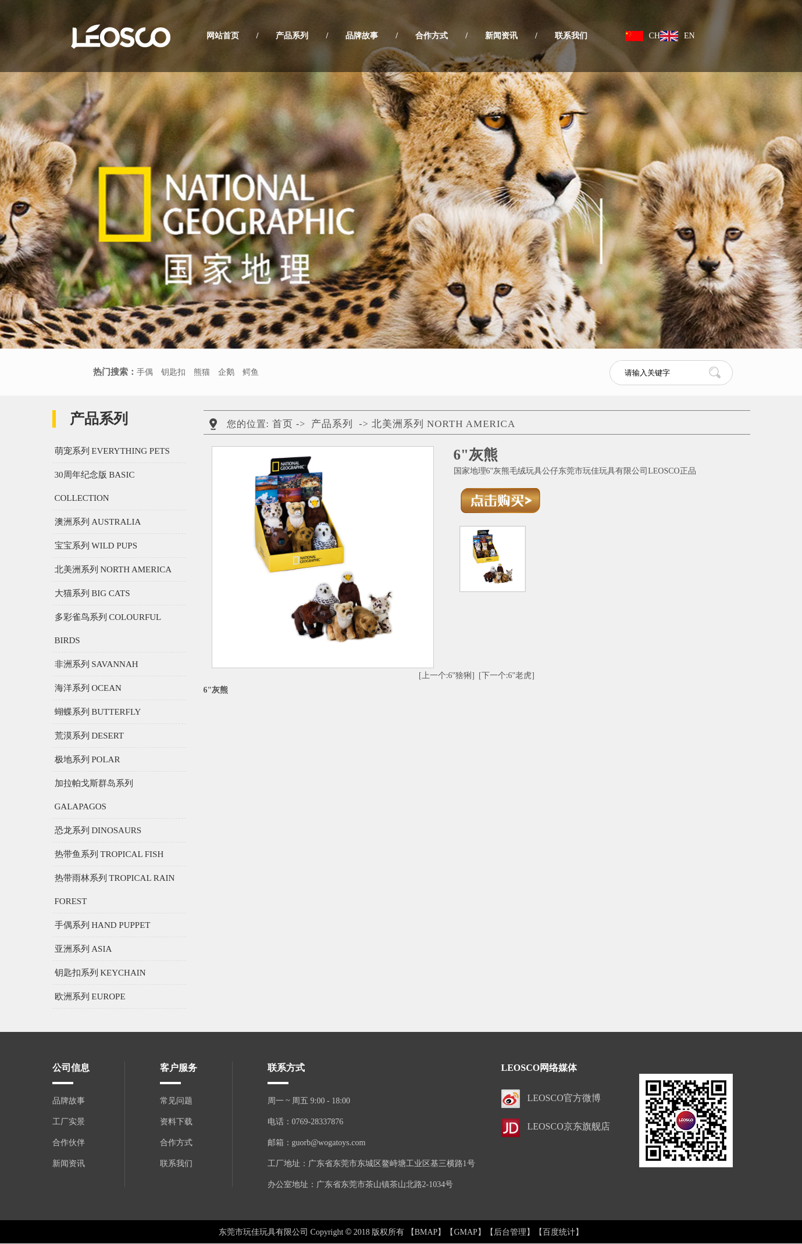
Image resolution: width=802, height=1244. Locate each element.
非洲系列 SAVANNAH (96, 664)
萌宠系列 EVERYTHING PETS (112, 451)
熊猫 (202, 372)
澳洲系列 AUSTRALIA (98, 521)
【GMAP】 (465, 1232)
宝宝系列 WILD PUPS (96, 545)
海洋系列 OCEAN (88, 688)
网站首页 (222, 35)
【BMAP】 (426, 1232)
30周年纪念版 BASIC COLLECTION (95, 486)
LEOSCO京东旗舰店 (568, 1126)
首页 (282, 423)
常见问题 (176, 1100)
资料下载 (176, 1121)
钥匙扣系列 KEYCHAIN (100, 972)
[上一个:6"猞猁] (447, 675)
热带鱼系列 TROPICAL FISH (109, 854)
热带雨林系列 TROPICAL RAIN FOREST (115, 889)
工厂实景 (68, 1121)
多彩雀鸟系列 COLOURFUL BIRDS (108, 628)
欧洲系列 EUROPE (90, 996)
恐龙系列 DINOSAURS (98, 830)
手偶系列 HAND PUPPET (103, 925)
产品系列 (292, 35)
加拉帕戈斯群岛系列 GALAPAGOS (94, 795)
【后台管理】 (510, 1232)
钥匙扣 (173, 372)
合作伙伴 (68, 1142)
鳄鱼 (251, 372)
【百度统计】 (558, 1232)
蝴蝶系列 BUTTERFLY (98, 711)
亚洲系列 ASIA (83, 948)
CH (654, 35)
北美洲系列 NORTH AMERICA (113, 569)
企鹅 (226, 372)
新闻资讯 (501, 35)
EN (689, 35)
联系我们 (571, 35)
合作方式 (431, 35)
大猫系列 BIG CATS (92, 593)
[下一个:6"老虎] (506, 675)
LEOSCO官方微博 (564, 1098)
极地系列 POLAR (87, 759)
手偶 (145, 372)
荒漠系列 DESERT (89, 735)
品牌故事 (361, 35)
